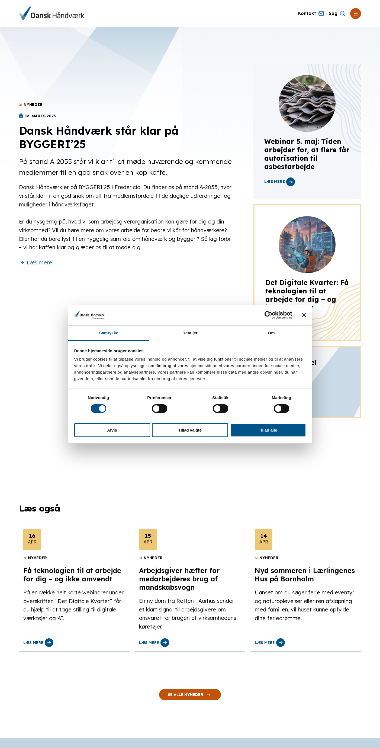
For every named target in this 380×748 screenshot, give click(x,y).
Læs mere (35, 262)
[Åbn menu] (355, 13)
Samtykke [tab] (108, 333)
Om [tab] (271, 333)
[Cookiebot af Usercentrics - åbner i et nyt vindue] (268, 315)
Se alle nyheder (190, 694)
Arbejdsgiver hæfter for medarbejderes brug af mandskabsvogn (179, 578)
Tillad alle (268, 430)
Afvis (112, 430)
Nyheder (33, 104)
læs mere (279, 181)
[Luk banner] (304, 315)
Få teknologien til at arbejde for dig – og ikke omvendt (72, 574)
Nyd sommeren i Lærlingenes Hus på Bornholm (305, 574)
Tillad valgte (190, 430)
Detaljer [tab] (190, 333)
